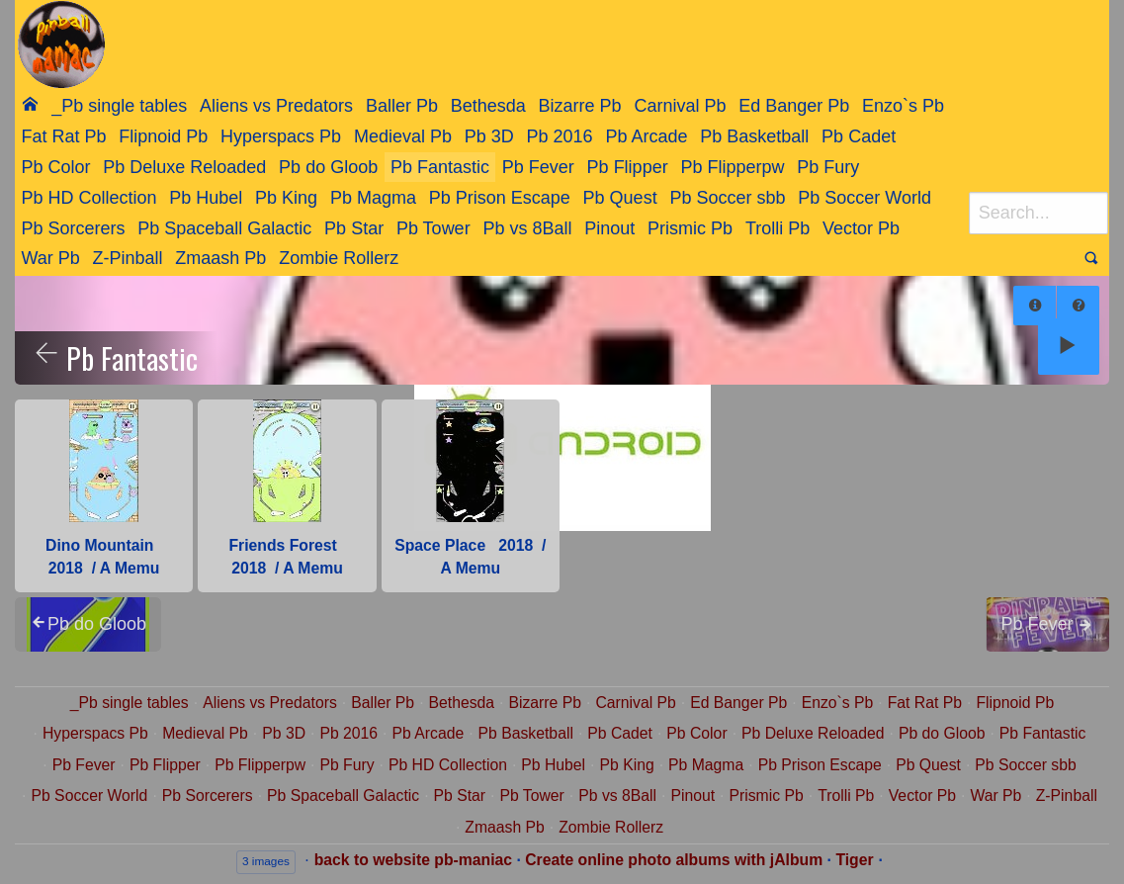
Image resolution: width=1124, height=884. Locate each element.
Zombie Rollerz (338, 258)
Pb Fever (538, 167)
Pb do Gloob (328, 167)
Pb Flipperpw (732, 167)
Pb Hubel (205, 198)
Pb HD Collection (88, 198)
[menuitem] (30, 105)
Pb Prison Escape (499, 198)
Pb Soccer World (864, 198)
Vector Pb (861, 228)
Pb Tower (433, 228)
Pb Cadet (858, 136)
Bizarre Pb (580, 106)
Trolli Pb (777, 228)
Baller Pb (402, 106)
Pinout (609, 228)
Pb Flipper (627, 167)
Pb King (286, 198)
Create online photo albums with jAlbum (673, 859)
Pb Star (354, 228)
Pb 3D (489, 136)
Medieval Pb (403, 136)
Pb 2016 (560, 136)
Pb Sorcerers (73, 228)
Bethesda (488, 106)
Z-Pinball (128, 258)
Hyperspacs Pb (280, 136)
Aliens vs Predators (276, 106)
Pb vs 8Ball (526, 228)
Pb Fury (828, 167)
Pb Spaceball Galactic (224, 228)
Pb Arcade (646, 136)
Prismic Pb (690, 228)
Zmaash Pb (220, 258)
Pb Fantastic (439, 167)
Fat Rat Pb (63, 136)
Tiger (854, 859)
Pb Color (55, 167)
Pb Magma (373, 198)
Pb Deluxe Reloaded (184, 167)
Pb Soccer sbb (727, 198)
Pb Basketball (754, 136)
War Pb (50, 258)
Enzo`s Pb (903, 106)
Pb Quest (620, 198)
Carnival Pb (680, 106)
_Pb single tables (119, 106)
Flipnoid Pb (163, 136)
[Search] (1038, 213)
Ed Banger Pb (793, 106)
